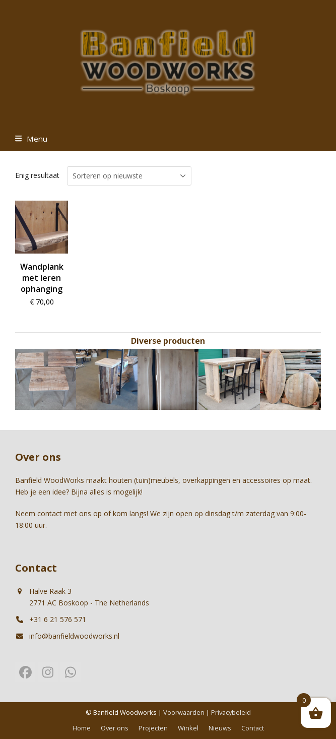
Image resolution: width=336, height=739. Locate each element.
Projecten (153, 727)
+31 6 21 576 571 (57, 619)
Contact (252, 727)
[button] (31, 139)
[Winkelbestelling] (129, 176)
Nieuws (220, 727)
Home (82, 727)
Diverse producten (168, 340)
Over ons (114, 727)
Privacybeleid (231, 712)
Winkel (188, 727)
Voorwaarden (184, 712)
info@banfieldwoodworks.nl (74, 636)
